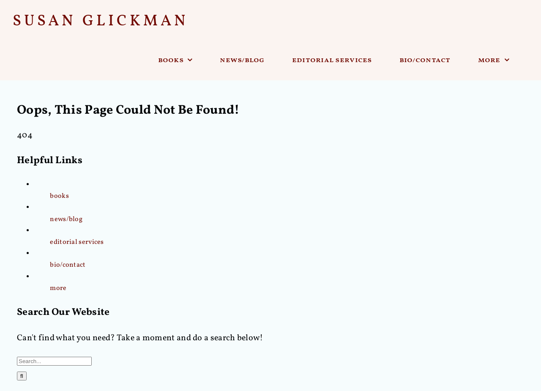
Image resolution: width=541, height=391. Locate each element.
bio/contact (67, 265)
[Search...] (54, 361)
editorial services (77, 242)
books (59, 196)
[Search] (22, 376)
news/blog (66, 219)
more (58, 288)
